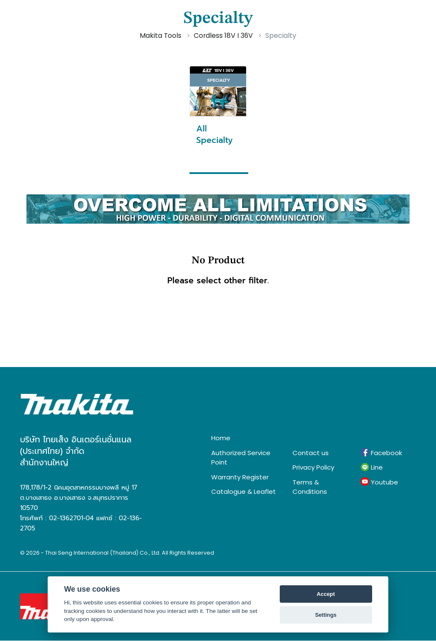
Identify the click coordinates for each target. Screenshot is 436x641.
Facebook (381, 452)
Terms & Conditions (310, 487)
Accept (326, 594)
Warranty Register (240, 477)
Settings (325, 615)
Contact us (311, 452)
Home (220, 437)
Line (372, 467)
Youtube (379, 482)
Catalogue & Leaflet (243, 491)
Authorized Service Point (240, 457)
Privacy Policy (313, 467)
